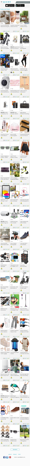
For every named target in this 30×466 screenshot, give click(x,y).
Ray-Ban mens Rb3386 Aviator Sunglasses (13, 441)
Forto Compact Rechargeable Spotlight (13, 245)
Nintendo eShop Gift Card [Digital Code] (14, 309)
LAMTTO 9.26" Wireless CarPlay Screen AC (13, 157)
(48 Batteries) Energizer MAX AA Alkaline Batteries (5, 397)
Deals (19, 2)
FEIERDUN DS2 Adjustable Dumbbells (3, 266)
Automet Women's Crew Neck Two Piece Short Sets (24, 354)
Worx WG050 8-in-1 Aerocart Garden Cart (24, 396)
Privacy (15, 454)
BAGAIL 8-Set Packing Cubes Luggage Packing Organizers (5, 354)
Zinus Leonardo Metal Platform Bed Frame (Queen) (5, 245)
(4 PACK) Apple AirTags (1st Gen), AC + (4, 223)
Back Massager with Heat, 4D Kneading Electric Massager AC (24, 375)
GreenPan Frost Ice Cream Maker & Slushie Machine (5, 135)
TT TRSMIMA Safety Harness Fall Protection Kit (5, 419)
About (10, 454)
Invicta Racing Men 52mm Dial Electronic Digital (5, 92)
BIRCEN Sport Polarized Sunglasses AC (14, 397)
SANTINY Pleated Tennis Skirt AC (23, 156)
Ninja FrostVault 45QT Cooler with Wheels (5, 178)
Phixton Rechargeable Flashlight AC (23, 48)
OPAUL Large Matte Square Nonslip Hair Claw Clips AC (5, 441)
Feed (19, 454)
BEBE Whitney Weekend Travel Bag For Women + (24, 114)
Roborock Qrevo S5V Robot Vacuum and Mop (5, 375)
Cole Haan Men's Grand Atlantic (23, 244)
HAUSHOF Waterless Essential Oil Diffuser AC (24, 419)
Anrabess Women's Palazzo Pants (14, 331)
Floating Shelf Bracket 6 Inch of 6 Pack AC (24, 135)
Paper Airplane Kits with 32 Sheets (24, 222)
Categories (25, 2)
